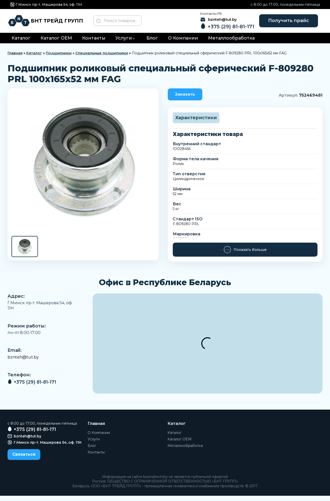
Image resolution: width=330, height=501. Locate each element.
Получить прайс (285, 22)
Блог (152, 42)
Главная (15, 57)
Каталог (21, 42)
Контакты (93, 42)
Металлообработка (231, 42)
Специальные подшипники (101, 57)
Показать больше (245, 255)
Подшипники (59, 57)
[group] (83, 166)
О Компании (183, 42)
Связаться (24, 459)
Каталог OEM (56, 42)
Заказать (188, 99)
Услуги (123, 42)
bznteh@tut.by (23, 362)
